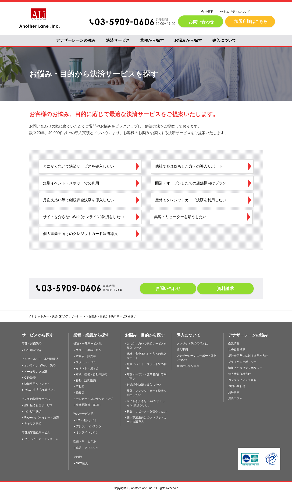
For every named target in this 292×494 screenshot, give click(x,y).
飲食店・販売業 (86, 356)
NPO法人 (82, 463)
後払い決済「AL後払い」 (40, 390)
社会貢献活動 (236, 349)
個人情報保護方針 (239, 374)
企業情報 (234, 343)
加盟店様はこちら (250, 21)
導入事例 (182, 349)
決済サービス (118, 40)
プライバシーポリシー (242, 361)
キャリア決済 (32, 423)
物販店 (80, 392)
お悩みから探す (188, 40)
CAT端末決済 (32, 350)
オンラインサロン (87, 432)
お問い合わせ (200, 22)
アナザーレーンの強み (76, 40)
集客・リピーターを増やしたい (147, 411)
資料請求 (225, 288)
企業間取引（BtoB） (89, 404)
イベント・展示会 (87, 368)
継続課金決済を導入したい (144, 384)
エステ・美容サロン (88, 350)
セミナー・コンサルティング (94, 398)
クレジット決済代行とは (192, 343)
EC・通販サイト (86, 420)
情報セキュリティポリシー (245, 368)
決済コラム (235, 398)
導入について (224, 40)
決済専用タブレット (37, 383)
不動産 (80, 386)
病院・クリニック (87, 448)
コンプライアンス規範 (242, 380)
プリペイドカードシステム (41, 439)
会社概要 (207, 11)
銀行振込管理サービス (38, 405)
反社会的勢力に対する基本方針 (248, 355)
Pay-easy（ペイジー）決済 (41, 417)
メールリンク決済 (35, 371)
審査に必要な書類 (188, 366)
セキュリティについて (235, 11)
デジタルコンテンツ (88, 426)
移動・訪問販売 (86, 380)
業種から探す (152, 40)
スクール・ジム (86, 362)
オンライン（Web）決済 (40, 365)
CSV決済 (30, 377)
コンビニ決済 (32, 411)
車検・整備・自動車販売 (91, 374)
